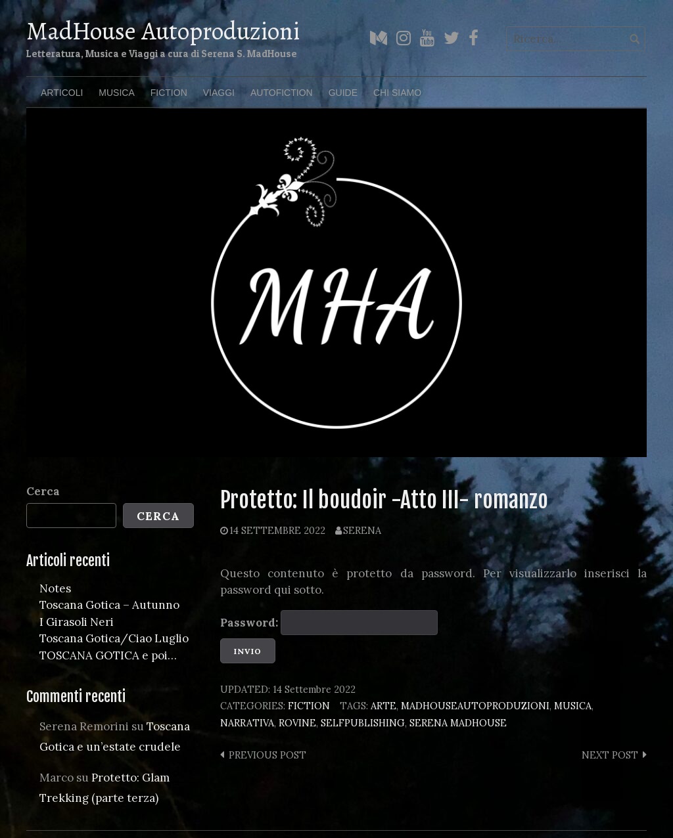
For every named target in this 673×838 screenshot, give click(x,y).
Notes (55, 588)
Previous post (267, 755)
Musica (116, 92)
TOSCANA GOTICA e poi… (108, 655)
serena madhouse (458, 723)
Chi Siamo (397, 92)
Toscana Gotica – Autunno (109, 605)
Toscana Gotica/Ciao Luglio (114, 638)
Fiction (169, 92)
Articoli (62, 92)
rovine (297, 723)
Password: (329, 622)
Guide (343, 92)
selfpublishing (363, 723)
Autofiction (281, 92)
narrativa (247, 723)
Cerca (43, 491)
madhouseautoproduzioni (475, 705)
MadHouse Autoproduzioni (163, 31)
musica (573, 705)
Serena (362, 530)
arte (383, 705)
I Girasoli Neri (76, 622)
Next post (610, 755)
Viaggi (219, 92)
